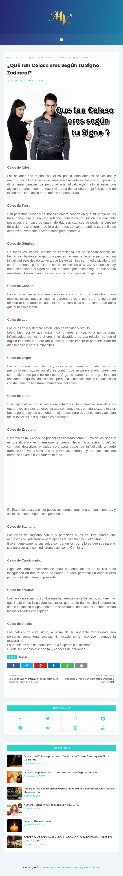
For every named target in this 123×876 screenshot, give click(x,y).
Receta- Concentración (38, 821)
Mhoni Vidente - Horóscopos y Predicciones (73, 867)
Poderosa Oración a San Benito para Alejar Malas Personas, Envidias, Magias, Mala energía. (69, 790)
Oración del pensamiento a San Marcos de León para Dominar (61, 772)
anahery (14, 80)
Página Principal (16, 57)
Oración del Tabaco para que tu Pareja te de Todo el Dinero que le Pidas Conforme (66, 758)
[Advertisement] (61, 482)
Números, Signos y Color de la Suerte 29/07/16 (51, 805)
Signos (31, 57)
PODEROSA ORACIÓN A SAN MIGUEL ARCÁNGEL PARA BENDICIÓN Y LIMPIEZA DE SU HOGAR (68, 839)
